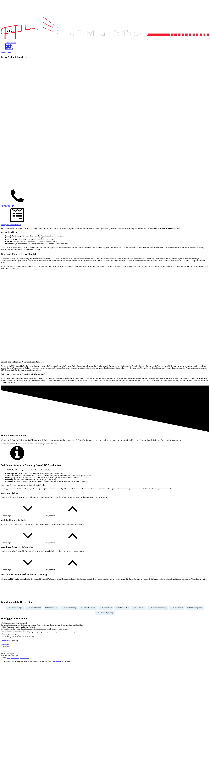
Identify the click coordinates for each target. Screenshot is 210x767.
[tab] (105, 623)
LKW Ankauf (5, 640)
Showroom (9, 49)
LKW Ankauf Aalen (177, 608)
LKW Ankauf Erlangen (15, 608)
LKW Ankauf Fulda (106, 608)
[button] (22, 516)
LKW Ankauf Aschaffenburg (157, 608)
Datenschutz (5, 646)
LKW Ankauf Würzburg (87, 608)
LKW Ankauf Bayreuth (34, 608)
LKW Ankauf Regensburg (105, 613)
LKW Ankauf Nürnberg (69, 608)
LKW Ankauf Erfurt (122, 608)
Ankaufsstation (10, 43)
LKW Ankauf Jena (138, 608)
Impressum (5, 644)
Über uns (8, 45)
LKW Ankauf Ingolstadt (194, 608)
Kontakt (8, 47)
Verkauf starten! (6, 52)
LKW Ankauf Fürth (51, 608)
